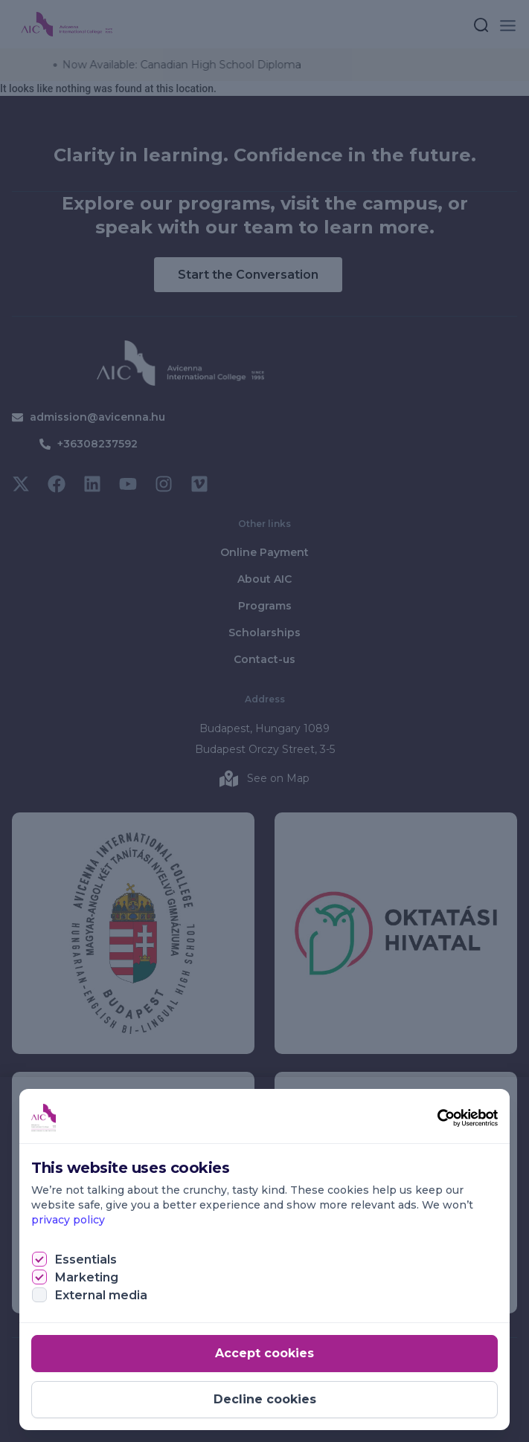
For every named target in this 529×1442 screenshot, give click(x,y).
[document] (264, 721)
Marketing (86, 1277)
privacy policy (68, 1219)
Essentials (86, 1259)
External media (101, 1295)
